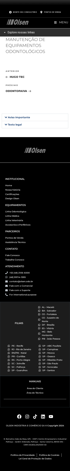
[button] (35, 117)
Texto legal (15, 124)
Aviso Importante (19, 117)
